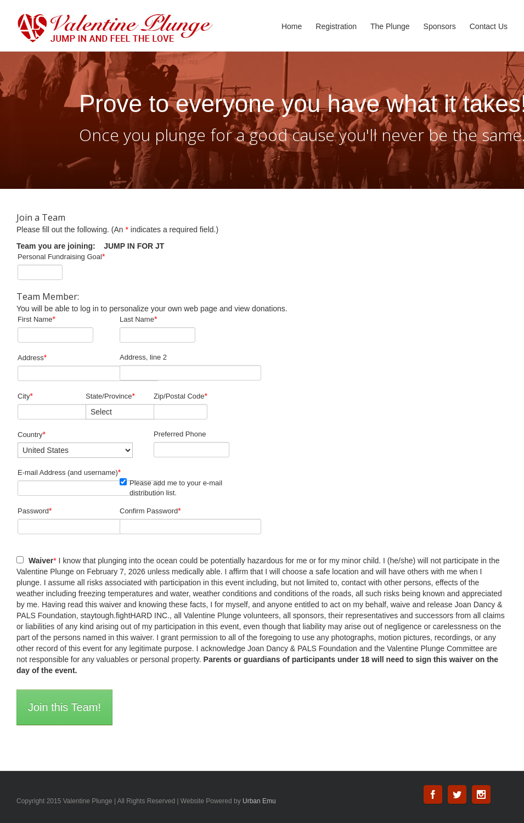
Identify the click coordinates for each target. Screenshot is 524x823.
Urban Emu (259, 801)
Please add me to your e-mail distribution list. (171, 487)
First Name (36, 319)
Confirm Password (150, 510)
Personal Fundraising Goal (61, 256)
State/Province (110, 395)
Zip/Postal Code (180, 395)
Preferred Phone (180, 434)
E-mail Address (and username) (69, 472)
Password (35, 510)
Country (32, 434)
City (25, 395)
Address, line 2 (143, 357)
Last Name (138, 319)
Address (32, 357)
